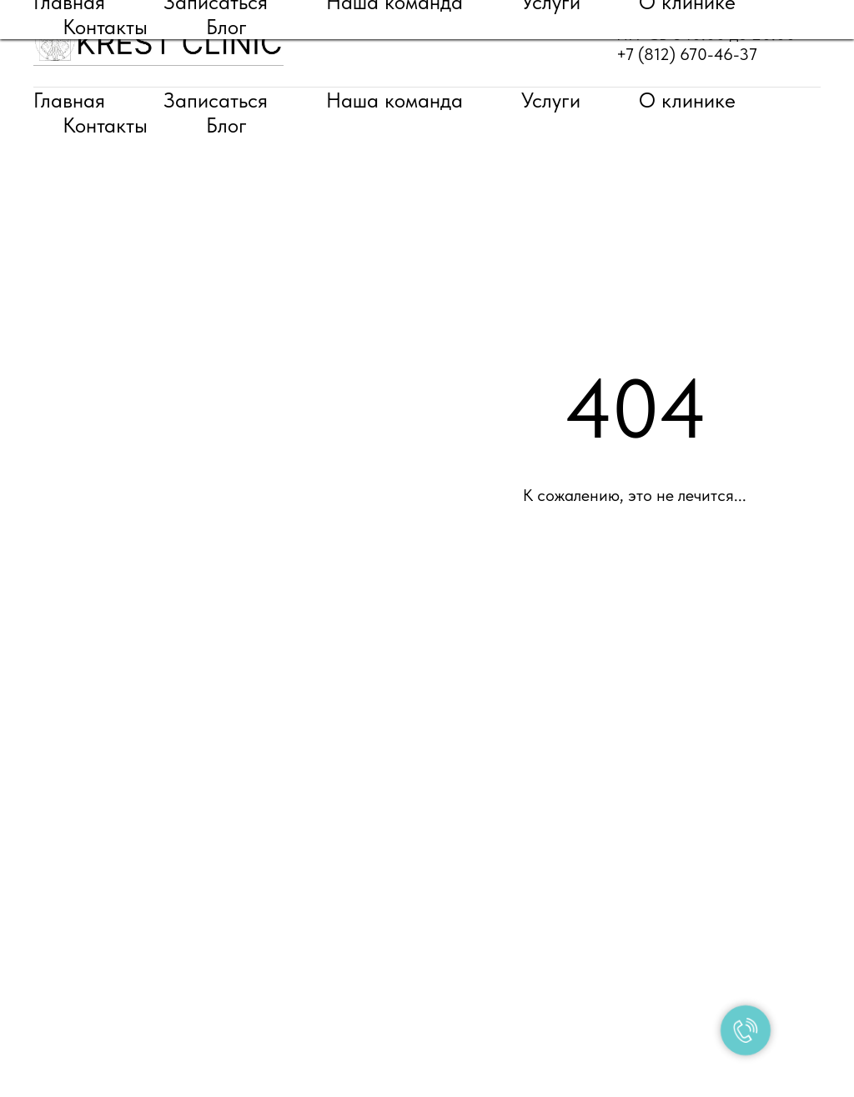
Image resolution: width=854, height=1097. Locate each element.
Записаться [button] (215, 100)
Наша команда (394, 100)
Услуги (550, 100)
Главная (69, 100)
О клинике (687, 100)
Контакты (105, 125)
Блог (226, 125)
